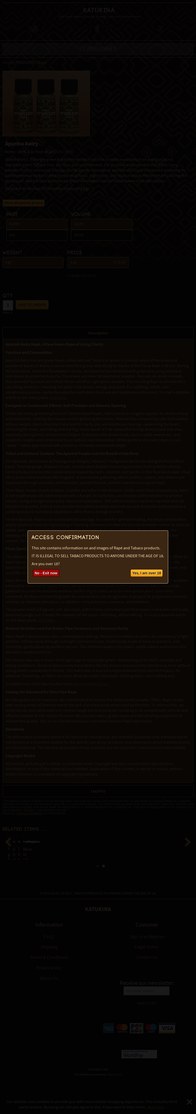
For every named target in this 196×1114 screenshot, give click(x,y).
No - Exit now (46, 573)
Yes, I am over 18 (146, 573)
